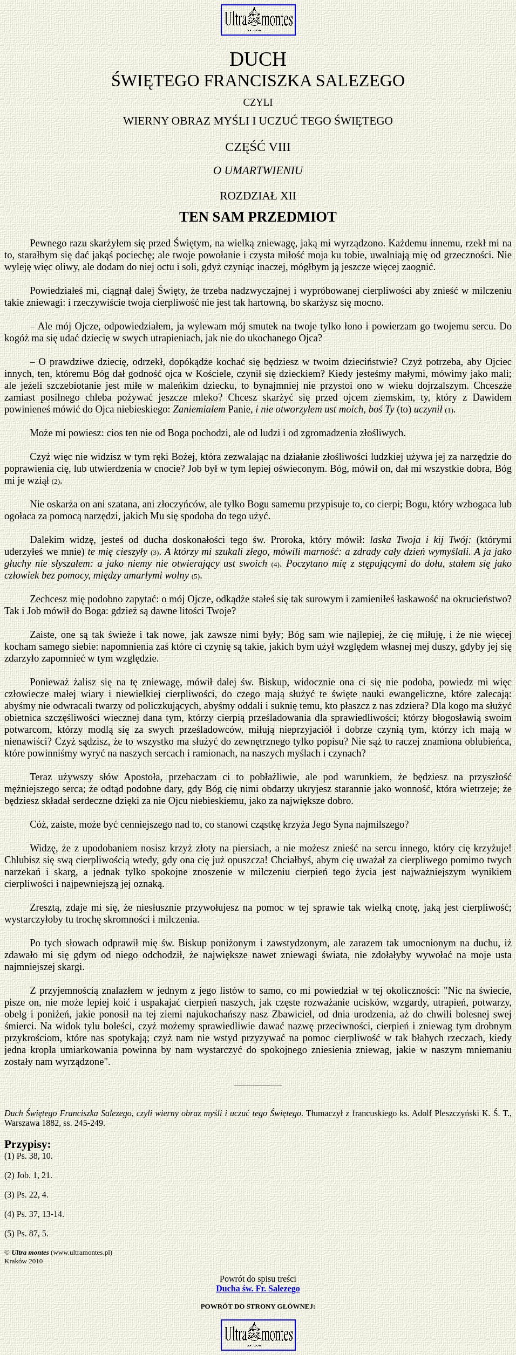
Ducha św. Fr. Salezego (258, 1288)
